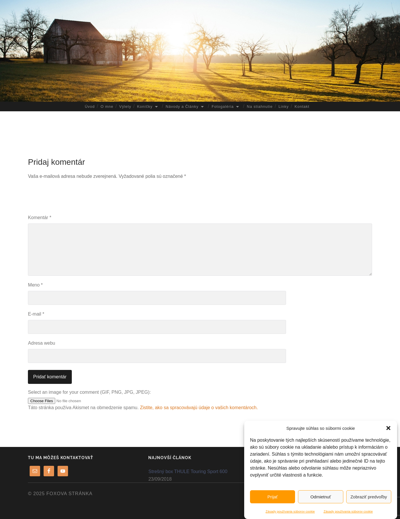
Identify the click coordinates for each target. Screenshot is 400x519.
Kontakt (301, 106)
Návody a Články (182, 106)
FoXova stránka (70, 493)
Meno (35, 284)
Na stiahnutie (260, 106)
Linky (283, 106)
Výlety (125, 106)
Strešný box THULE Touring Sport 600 (187, 471)
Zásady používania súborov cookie (290, 511)
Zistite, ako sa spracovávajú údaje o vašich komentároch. (199, 407)
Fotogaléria (223, 106)
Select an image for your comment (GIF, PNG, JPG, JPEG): (89, 392)
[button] (388, 428)
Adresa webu (41, 343)
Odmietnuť (320, 496)
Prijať (272, 496)
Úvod (90, 106)
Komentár (39, 217)
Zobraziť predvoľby (368, 496)
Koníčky (144, 106)
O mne (107, 106)
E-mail (36, 314)
